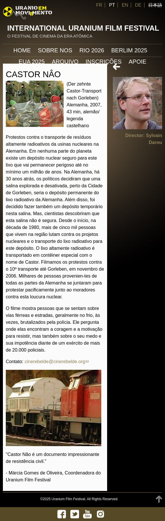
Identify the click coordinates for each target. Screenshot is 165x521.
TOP (159, 499)
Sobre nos (55, 50)
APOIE (137, 61)
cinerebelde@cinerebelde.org (57, 361)
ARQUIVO (65, 61)
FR (99, 5)
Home (22, 50)
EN (125, 5)
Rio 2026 (91, 50)
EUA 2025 (32, 61)
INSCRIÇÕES (104, 61)
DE (138, 5)
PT (112, 5)
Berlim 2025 (129, 50)
